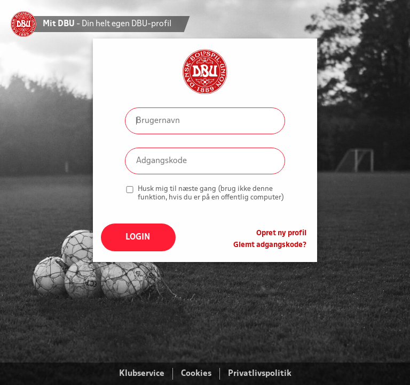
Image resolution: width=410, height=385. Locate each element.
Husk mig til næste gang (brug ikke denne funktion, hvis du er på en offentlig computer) (211, 193)
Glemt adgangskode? (269, 245)
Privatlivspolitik (259, 374)
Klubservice (141, 374)
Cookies (196, 374)
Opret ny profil (281, 233)
